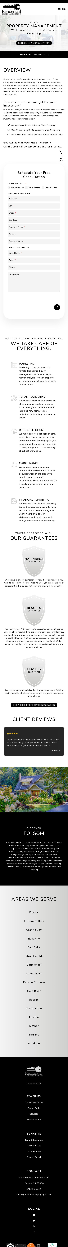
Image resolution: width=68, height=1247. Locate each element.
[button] (34, 1215)
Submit (57, 307)
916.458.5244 (34, 1)
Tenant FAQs (34, 1146)
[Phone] (34, 267)
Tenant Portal (34, 1157)
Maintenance (34, 1151)
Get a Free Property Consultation (34, 705)
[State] (34, 213)
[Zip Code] (34, 220)
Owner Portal (34, 1119)
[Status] (34, 234)
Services (34, 1114)
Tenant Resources (34, 1140)
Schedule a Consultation (34, 43)
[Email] (34, 260)
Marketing (40, 55)
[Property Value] (34, 241)
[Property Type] (34, 227)
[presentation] (42, 297)
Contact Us (34, 1083)
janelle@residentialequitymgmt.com (34, 1194)
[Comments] (34, 282)
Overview (25, 55)
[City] (34, 206)
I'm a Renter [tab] (34, 188)
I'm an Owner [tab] (17, 188)
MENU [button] (62, 9)
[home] (12, 9)
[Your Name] (34, 253)
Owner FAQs (34, 1108)
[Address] (34, 198)
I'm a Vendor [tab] (51, 188)
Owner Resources (34, 1102)
